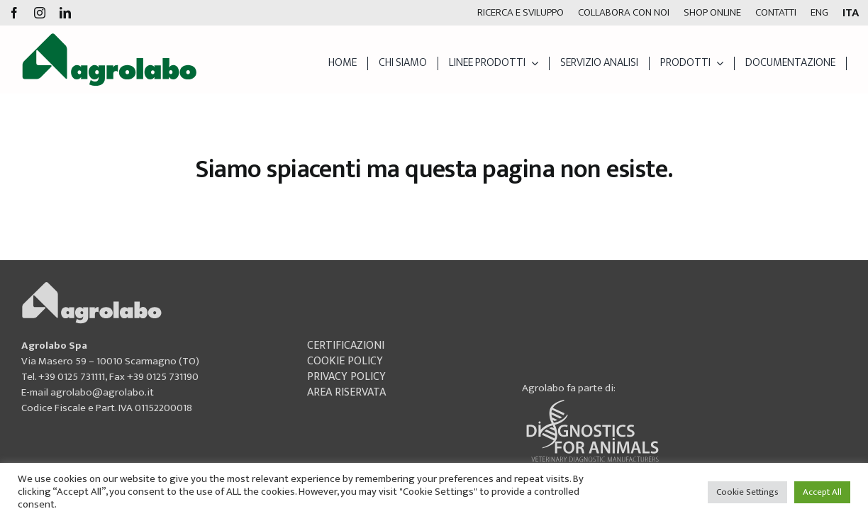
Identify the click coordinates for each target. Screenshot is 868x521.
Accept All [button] (822, 492)
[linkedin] (65, 12)
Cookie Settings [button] (747, 492)
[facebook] (14, 12)
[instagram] (39, 12)
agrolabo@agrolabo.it (102, 392)
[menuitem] (819, 12)
